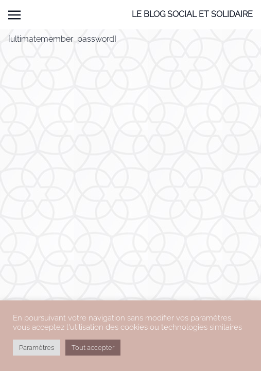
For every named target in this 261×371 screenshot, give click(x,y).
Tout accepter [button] (93, 347)
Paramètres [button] (36, 347)
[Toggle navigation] (14, 14)
